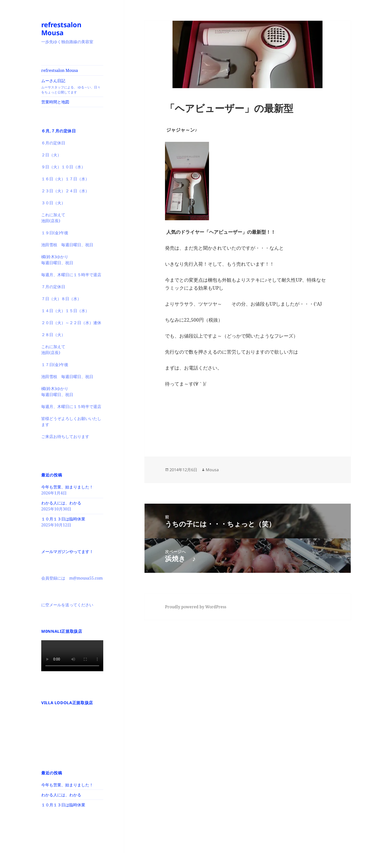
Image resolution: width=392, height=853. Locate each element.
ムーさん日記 (72, 86)
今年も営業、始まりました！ (67, 487)
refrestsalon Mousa (61, 28)
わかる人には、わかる (61, 503)
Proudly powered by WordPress (195, 607)
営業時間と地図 (55, 102)
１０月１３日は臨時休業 (63, 519)
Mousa (212, 469)
